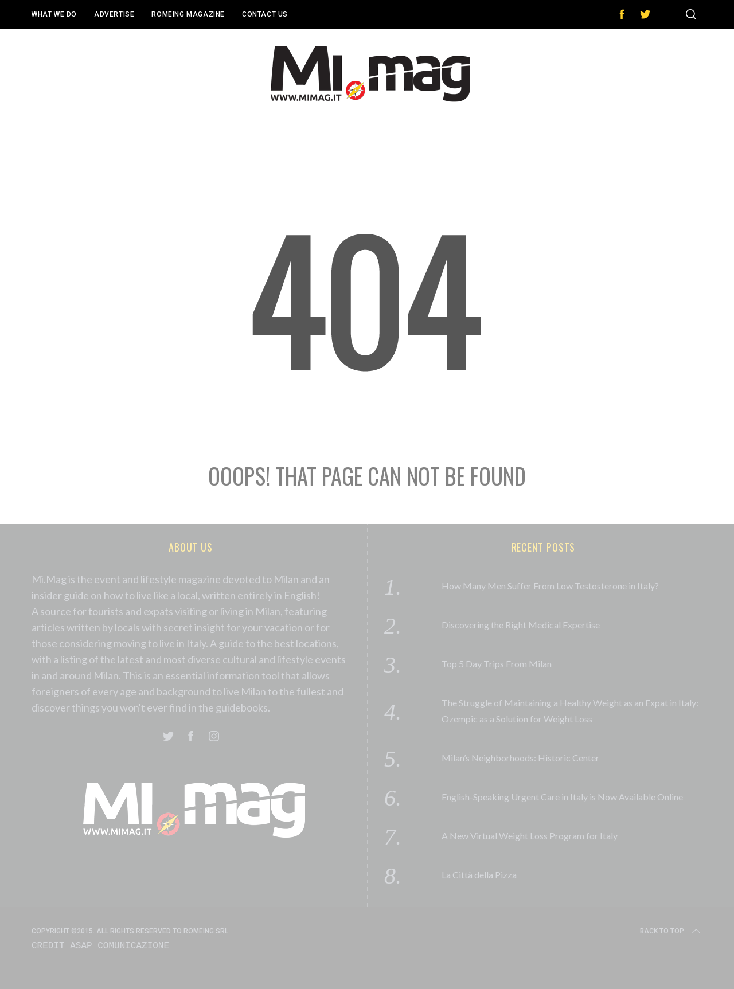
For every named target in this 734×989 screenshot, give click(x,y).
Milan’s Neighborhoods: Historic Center (520, 757)
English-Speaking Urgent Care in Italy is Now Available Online (562, 796)
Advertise (114, 14)
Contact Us (265, 14)
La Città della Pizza (479, 874)
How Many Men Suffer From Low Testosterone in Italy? (550, 585)
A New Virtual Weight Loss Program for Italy (530, 835)
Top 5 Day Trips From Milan (497, 663)
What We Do (54, 14)
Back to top (671, 931)
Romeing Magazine (188, 14)
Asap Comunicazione (119, 946)
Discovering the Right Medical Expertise (521, 624)
